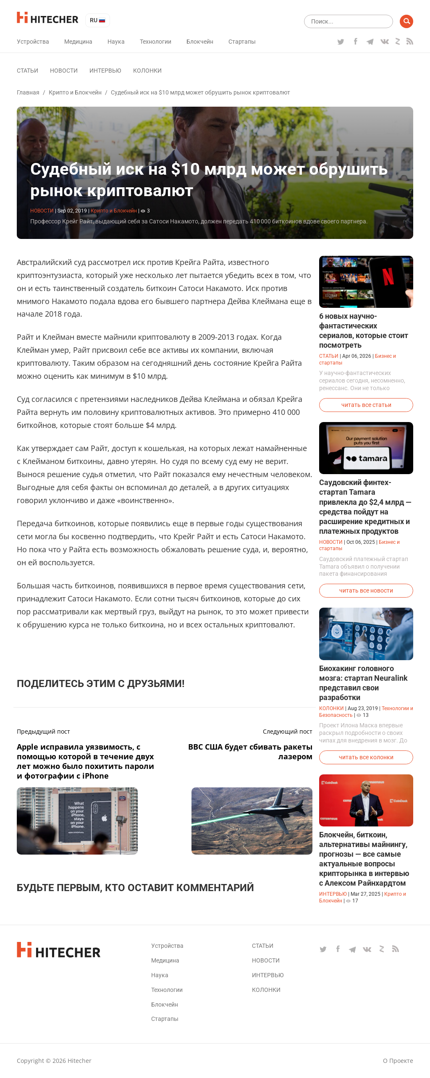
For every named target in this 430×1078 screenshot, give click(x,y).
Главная (28, 92)
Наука (116, 41)
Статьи (27, 70)
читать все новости (366, 590)
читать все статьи (366, 404)
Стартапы (242, 41)
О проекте (398, 1061)
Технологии (155, 41)
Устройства (33, 41)
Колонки (147, 70)
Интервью (105, 70)
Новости (64, 70)
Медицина (78, 41)
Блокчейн (199, 41)
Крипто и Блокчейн (75, 92)
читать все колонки (366, 757)
